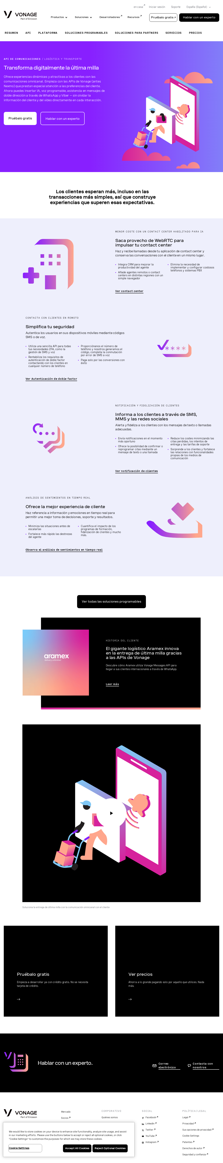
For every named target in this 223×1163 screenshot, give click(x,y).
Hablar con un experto (63, 119)
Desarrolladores (109, 17)
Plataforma (48, 32)
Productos (57, 17)
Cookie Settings (190, 1136)
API (28, 32)
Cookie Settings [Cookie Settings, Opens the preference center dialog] (19, 1148)
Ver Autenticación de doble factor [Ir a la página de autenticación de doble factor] (51, 378)
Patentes (187, 1142)
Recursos (133, 17)
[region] (69, 1139)
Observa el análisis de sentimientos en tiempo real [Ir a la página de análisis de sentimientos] (64, 549)
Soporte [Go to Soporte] (176, 6)
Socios (64, 1118)
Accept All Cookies (77, 1148)
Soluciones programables (86, 32)
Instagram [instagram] (151, 1142)
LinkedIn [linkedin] (150, 1123)
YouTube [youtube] (150, 1136)
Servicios (173, 32)
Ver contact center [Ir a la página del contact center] (129, 291)
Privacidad (188, 1123)
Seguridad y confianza (194, 1154)
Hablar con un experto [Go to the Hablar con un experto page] (199, 17)
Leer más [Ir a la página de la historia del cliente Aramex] (112, 684)
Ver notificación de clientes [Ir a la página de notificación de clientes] (136, 471)
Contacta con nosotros (203, 1065)
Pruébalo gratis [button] (162, 17)
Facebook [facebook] (151, 1117)
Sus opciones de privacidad (196, 1130)
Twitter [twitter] (149, 1130)
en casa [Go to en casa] (138, 6)
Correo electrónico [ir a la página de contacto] (167, 1065)
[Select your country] (197, 7)
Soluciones (82, 17)
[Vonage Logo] (20, 15)
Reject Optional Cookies (110, 1148)
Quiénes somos (110, 1117)
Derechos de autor (192, 1148)
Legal (185, 1117)
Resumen (11, 32)
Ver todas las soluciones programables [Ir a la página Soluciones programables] (111, 601)
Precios (195, 32)
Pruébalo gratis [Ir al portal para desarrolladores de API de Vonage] (20, 118)
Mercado (66, 1112)
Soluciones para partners (136, 32)
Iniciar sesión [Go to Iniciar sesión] (157, 6)
